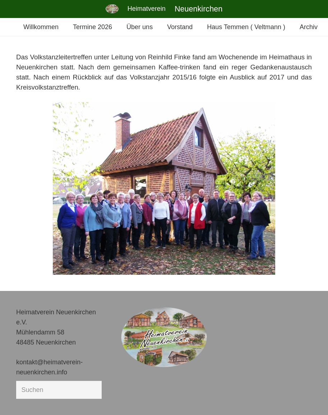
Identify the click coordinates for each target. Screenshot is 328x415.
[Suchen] (59, 390)
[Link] (112, 8)
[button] (16, 399)
